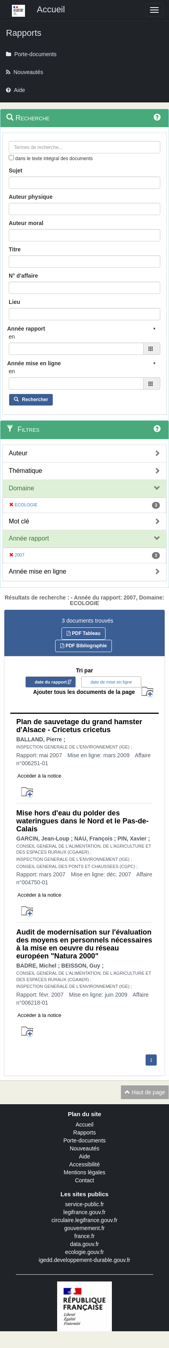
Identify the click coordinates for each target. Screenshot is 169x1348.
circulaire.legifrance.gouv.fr (84, 1220)
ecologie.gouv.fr (84, 1252)
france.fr (84, 1236)
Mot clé (19, 521)
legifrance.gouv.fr (84, 1212)
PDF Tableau (83, 633)
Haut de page (145, 1092)
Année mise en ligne (37, 571)
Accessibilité (84, 1164)
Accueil (84, 1124)
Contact (84, 1180)
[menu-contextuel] (11, 157)
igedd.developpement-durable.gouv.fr (85, 1260)
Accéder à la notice (39, 776)
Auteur (18, 453)
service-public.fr (84, 1204)
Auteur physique (30, 197)
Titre (15, 249)
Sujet (15, 170)
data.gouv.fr (84, 1244)
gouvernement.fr (84, 1228)
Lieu (14, 302)
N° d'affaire (23, 275)
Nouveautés (85, 1148)
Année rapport (29, 538)
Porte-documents (84, 1140)
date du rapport (51, 682)
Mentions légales (84, 1172)
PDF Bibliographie (83, 646)
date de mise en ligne (111, 682)
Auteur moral (26, 223)
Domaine (21, 488)
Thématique (25, 470)
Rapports (84, 1132)
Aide (84, 1156)
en (12, 336)
